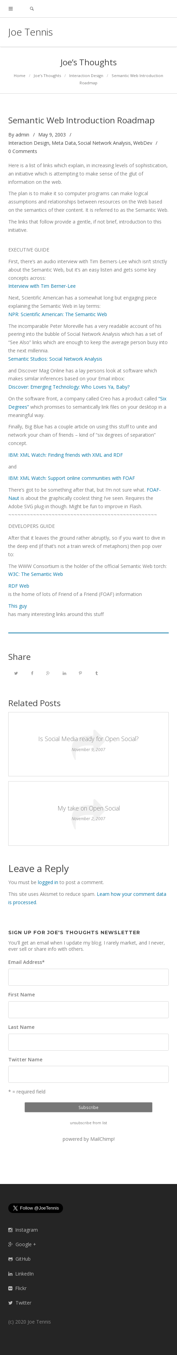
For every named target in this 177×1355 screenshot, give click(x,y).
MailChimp (102, 1139)
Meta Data (64, 143)
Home (19, 75)
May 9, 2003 (52, 134)
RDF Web (18, 585)
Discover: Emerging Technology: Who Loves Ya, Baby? (68, 386)
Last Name (21, 1027)
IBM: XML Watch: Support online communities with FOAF (71, 478)
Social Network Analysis (104, 143)
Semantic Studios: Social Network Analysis (55, 359)
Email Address (26, 962)
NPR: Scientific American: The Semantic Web (57, 314)
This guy (17, 606)
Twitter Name (25, 1059)
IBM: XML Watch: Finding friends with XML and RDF (65, 455)
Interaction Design (86, 75)
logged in (48, 882)
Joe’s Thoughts (47, 75)
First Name (21, 994)
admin (22, 134)
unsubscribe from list (88, 1122)
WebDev (142, 143)
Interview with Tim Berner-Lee (42, 286)
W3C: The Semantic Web (35, 574)
